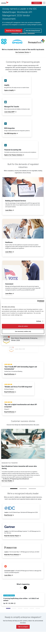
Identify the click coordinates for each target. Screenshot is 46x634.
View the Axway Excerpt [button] (33, 30)
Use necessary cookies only (23, 331)
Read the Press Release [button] (13, 30)
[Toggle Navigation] (44, 3)
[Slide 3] (26, 608)
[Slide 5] (38, 608)
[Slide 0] (8, 608)
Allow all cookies (23, 326)
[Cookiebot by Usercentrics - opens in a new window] (37, 301)
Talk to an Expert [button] (23, 626)
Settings (38, 321)
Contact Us (37, 3)
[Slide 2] (20, 608)
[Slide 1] (14, 608)
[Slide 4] (32, 608)
